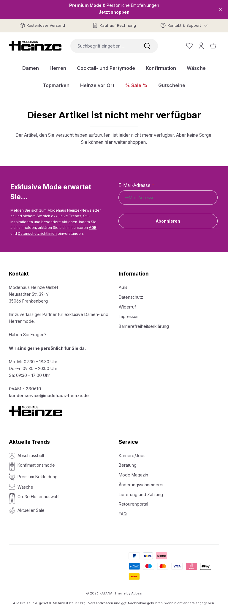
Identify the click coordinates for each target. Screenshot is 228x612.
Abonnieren (168, 221)
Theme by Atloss (128, 593)
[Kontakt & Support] (184, 25)
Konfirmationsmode (36, 465)
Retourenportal (133, 503)
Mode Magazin (133, 474)
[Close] (220, 9)
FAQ (123, 513)
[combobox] (103, 46)
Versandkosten (100, 603)
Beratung (128, 465)
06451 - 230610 (25, 388)
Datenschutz (131, 297)
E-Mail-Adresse (136, 185)
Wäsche (25, 487)
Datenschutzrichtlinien (37, 233)
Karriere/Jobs (132, 455)
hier (108, 142)
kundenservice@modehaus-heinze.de (49, 395)
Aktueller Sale (31, 510)
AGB (92, 227)
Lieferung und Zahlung (141, 494)
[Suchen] (147, 46)
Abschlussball (31, 455)
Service (128, 442)
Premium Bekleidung (38, 476)
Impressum (129, 316)
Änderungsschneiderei (141, 484)
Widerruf (127, 306)
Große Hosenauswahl (38, 496)
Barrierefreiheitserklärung (144, 326)
